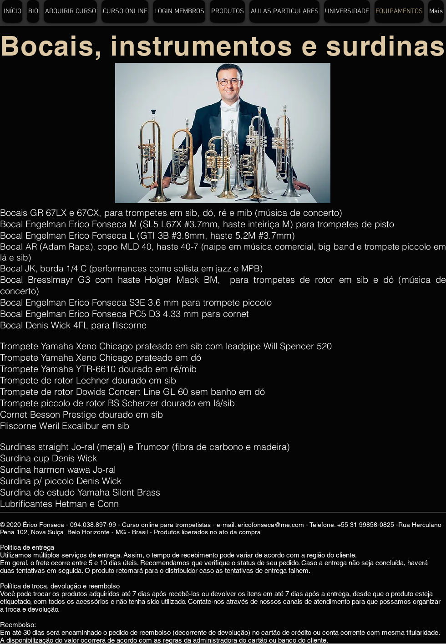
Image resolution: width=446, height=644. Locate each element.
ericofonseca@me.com (271, 524)
